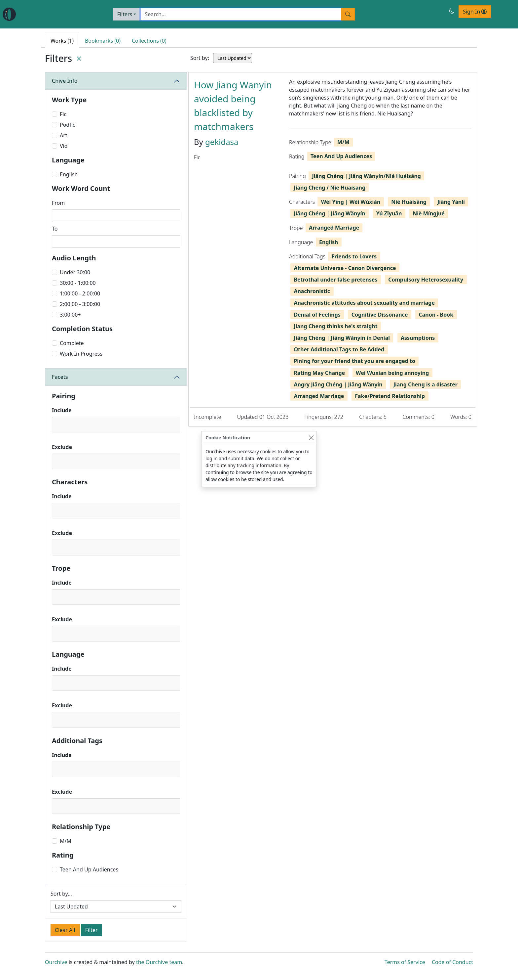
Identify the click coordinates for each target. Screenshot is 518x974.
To (54, 228)
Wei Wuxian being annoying (392, 372)
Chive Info (64, 80)
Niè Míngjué (429, 213)
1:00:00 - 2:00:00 (80, 293)
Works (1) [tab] (62, 40)
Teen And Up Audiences (89, 869)
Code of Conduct (452, 962)
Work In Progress (81, 353)
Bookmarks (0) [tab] (103, 40)
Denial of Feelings (317, 314)
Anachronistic (312, 291)
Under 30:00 (75, 272)
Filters (124, 14)
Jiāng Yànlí (451, 201)
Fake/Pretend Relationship (390, 396)
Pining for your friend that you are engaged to (354, 361)
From (58, 202)
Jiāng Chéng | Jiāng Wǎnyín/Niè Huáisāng (366, 176)
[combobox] (116, 424)
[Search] (240, 14)
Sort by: (199, 58)
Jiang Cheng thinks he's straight (335, 326)
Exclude (62, 447)
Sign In (475, 11)
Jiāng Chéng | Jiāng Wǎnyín (329, 213)
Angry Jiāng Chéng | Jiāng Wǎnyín (338, 384)
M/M (65, 841)
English (69, 174)
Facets (60, 376)
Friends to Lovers (354, 256)
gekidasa (222, 141)
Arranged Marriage (334, 227)
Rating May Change (319, 372)
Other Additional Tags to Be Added (339, 349)
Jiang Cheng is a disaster (425, 384)
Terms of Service (405, 962)
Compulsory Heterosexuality (425, 279)
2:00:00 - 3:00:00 (80, 304)
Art (63, 135)
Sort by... (61, 893)
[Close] (311, 437)
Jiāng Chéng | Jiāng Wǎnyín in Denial (342, 337)
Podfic (67, 124)
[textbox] (56, 424)
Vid (64, 146)
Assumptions (418, 337)
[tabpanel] (332, 249)
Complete (72, 343)
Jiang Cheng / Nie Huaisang (329, 187)
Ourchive (56, 962)
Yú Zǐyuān (389, 213)
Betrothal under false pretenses (335, 279)
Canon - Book (436, 314)
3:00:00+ (70, 314)
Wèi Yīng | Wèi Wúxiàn (350, 201)
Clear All (65, 930)
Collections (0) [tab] (149, 40)
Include (62, 410)
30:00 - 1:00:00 (78, 283)
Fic (63, 114)
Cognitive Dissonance (380, 314)
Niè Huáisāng (408, 201)
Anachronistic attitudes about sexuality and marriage (364, 302)
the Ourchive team (159, 962)
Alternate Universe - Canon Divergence (345, 268)
